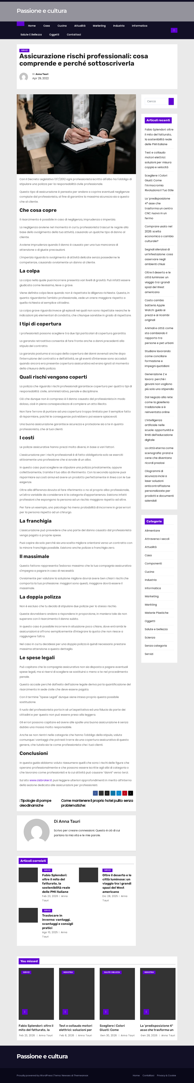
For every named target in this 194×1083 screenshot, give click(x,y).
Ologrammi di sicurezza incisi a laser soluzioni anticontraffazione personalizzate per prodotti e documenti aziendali (159, 486)
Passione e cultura (42, 10)
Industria (119, 26)
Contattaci (74, 34)
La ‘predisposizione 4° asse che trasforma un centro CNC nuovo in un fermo (159, 208)
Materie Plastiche (156, 613)
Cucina (62, 26)
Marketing (99, 26)
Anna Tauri (42, 74)
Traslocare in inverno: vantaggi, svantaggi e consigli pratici (57, 922)
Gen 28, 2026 (149, 1035)
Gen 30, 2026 (109, 1035)
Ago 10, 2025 (50, 932)
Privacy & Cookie (166, 1075)
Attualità (80, 26)
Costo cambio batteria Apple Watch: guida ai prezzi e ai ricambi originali (157, 310)
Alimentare (152, 531)
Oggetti (54, 34)
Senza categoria (156, 646)
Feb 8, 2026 (67, 1035)
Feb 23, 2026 (50, 896)
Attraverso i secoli (157, 539)
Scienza (150, 638)
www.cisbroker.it (41, 780)
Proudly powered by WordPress (35, 1075)
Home (32, 26)
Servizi (24, 50)
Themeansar (81, 1075)
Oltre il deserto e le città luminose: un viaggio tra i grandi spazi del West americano (116, 883)
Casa (46, 26)
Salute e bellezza (31, 34)
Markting (151, 605)
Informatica (139, 26)
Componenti (153, 563)
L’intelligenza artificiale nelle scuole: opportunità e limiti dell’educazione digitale (159, 430)
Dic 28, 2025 (110, 896)
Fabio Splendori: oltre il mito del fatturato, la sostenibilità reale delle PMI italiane (56, 883)
